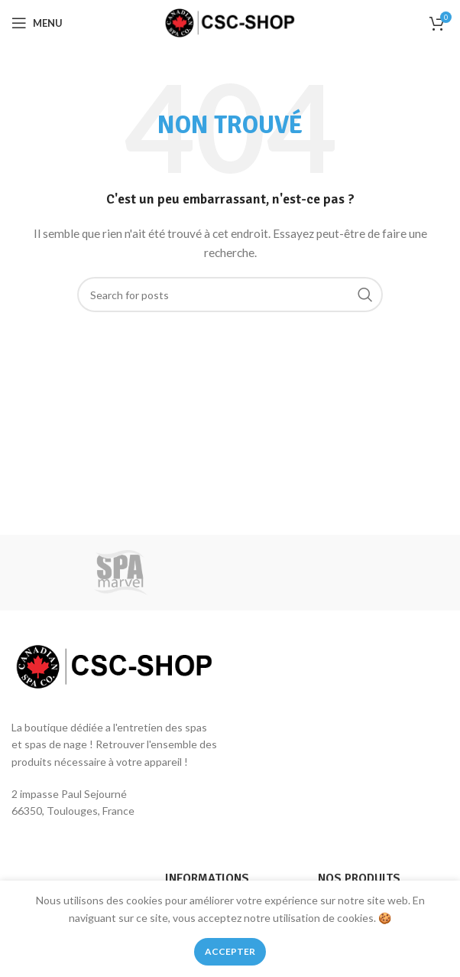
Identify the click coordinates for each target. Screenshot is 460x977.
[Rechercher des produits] (230, 294)
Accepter (230, 951)
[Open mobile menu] (37, 23)
